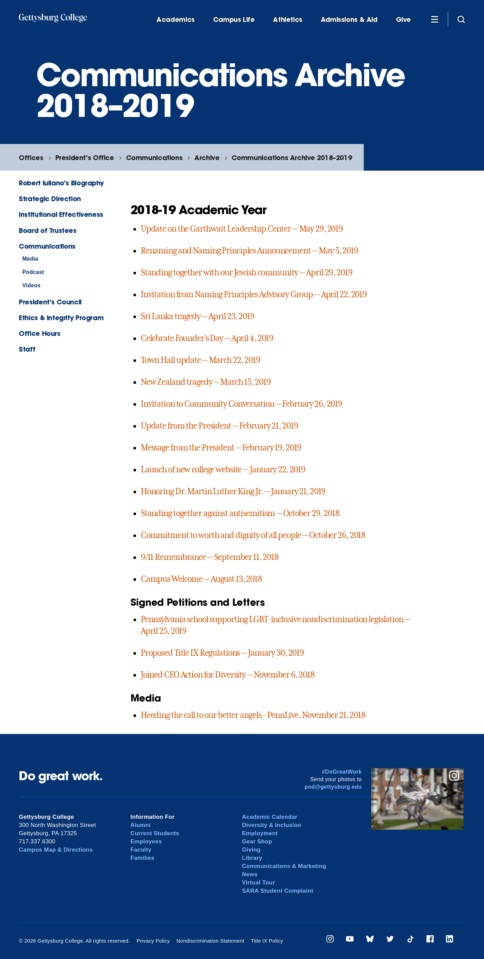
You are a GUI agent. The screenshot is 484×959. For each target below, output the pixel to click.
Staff (27, 349)
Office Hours (39, 333)
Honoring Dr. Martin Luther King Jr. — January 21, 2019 (233, 491)
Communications (154, 157)
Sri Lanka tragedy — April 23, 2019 (197, 316)
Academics (175, 20)
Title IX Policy (267, 941)
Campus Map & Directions (56, 849)
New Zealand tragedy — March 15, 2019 (206, 382)
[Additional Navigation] (434, 19)
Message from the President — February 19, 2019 (221, 447)
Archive (206, 157)
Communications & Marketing (284, 866)
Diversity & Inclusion (271, 825)
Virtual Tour (258, 882)
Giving (251, 849)
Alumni (140, 825)
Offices (31, 157)
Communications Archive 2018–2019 (292, 157)
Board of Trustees (47, 230)
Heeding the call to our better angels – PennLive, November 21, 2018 (253, 715)
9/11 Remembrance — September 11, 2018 (210, 557)
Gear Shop (257, 841)
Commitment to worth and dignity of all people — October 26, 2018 (253, 535)
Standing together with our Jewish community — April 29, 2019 (246, 272)
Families (142, 858)
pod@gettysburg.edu (333, 787)
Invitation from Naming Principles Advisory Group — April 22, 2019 (254, 294)
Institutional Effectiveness (61, 214)
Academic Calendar (269, 817)
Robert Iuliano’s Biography (61, 182)
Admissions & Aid (349, 20)
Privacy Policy (153, 941)
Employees (146, 841)
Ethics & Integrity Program (61, 317)
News (249, 874)
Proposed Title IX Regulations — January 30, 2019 (222, 653)
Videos (31, 285)
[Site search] (461, 19)
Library (252, 858)
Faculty (140, 849)
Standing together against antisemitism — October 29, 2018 (240, 513)
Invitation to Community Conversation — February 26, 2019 (241, 404)
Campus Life (234, 20)
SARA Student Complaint (277, 891)
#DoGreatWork (342, 772)
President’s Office (84, 157)
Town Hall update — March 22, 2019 (200, 360)
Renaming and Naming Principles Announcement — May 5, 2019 (249, 250)
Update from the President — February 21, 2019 (219, 426)
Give (403, 20)
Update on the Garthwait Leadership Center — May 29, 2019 (242, 229)
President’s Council (50, 301)
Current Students (154, 833)
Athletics (287, 20)
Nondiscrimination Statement (210, 941)
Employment (260, 833)
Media (30, 259)
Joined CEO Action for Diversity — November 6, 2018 (228, 675)
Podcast (33, 272)
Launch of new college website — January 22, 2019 (223, 469)
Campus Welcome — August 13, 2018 (201, 579)
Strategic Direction (50, 198)
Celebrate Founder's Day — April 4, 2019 (207, 338)
